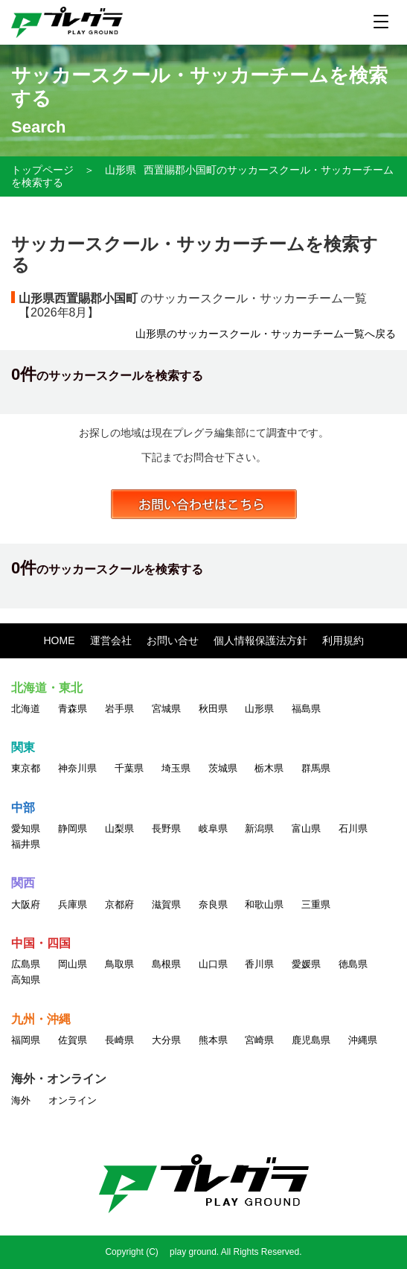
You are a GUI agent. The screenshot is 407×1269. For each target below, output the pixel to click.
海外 (21, 1100)
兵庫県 (72, 904)
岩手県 (119, 708)
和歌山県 (264, 904)
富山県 (306, 828)
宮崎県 (259, 1040)
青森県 (72, 708)
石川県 (353, 828)
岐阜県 (213, 828)
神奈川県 (77, 768)
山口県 (213, 964)
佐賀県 (72, 1040)
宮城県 (166, 708)
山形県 (120, 170)
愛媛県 (306, 964)
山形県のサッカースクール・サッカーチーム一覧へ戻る (265, 334)
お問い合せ (173, 640)
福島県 (306, 708)
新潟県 (259, 828)
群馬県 (315, 768)
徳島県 (353, 964)
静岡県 (72, 828)
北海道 (25, 708)
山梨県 (119, 828)
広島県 (25, 964)
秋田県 (213, 708)
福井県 (25, 844)
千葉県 (129, 768)
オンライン (72, 1100)
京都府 (119, 904)
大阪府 (25, 904)
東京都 (25, 768)
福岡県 (25, 1040)
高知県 (25, 979)
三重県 (315, 904)
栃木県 (268, 768)
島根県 (166, 964)
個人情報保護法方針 (260, 640)
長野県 (166, 828)
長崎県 (119, 1040)
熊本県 (213, 1040)
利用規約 (343, 640)
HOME (59, 640)
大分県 (166, 1040)
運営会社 (111, 640)
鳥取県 (119, 964)
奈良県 (213, 904)
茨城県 (222, 768)
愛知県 (25, 828)
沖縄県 (362, 1040)
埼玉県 (175, 768)
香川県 (259, 964)
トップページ (42, 170)
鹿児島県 (311, 1040)
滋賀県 (166, 904)
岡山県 (72, 964)
